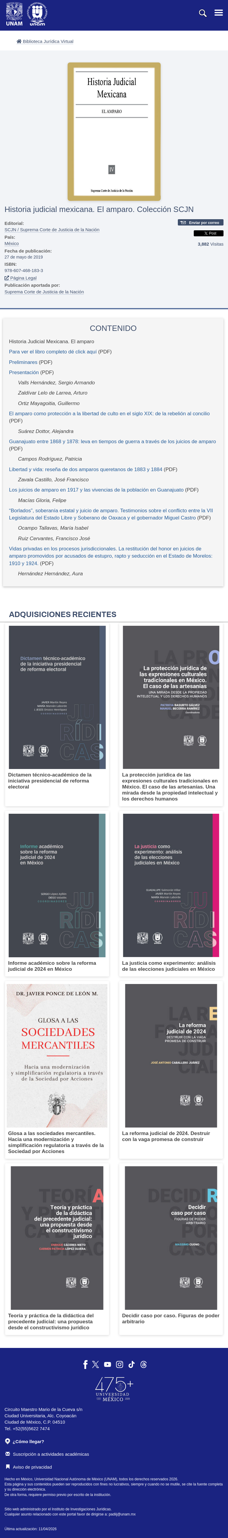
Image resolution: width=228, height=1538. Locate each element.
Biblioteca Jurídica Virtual (45, 41)
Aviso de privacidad (28, 1467)
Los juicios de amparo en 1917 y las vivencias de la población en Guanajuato (96, 490)
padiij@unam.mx (122, 1514)
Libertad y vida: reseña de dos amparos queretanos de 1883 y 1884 (86, 469)
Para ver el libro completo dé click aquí (53, 352)
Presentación (24, 372)
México (12, 243)
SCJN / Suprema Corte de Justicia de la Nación (52, 229)
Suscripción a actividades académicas (47, 1454)
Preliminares (23, 362)
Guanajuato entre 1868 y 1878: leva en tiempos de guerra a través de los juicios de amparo (112, 441)
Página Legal (21, 277)
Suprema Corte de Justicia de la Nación (44, 291)
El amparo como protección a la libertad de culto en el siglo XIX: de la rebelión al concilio (109, 413)
